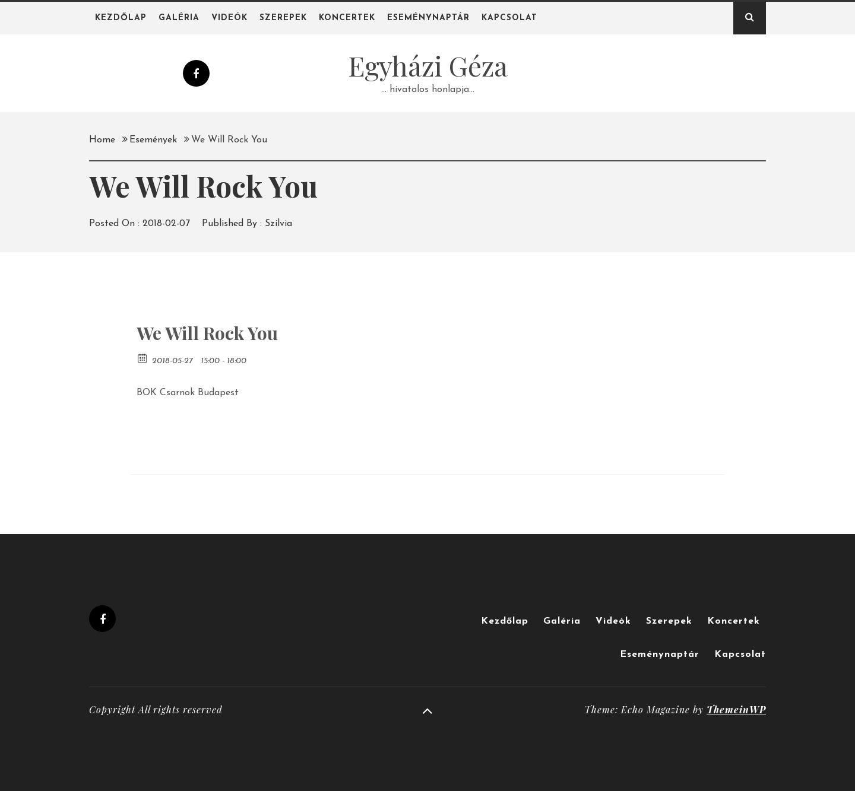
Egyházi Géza (428, 65)
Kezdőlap (121, 18)
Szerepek (283, 18)
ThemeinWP (736, 709)
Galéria (179, 18)
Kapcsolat (509, 18)
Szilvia (278, 223)
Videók (229, 18)
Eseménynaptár (428, 18)
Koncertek (347, 18)
